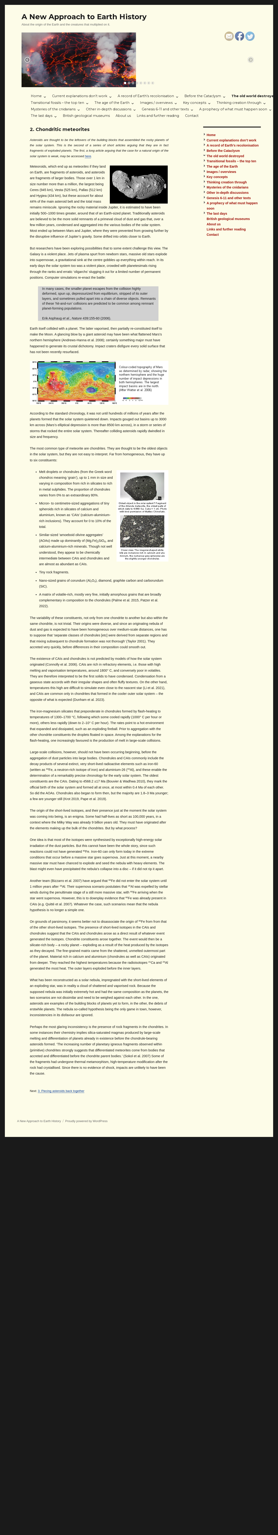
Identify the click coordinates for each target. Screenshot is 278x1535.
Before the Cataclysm (202, 96)
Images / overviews (156, 103)
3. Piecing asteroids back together (61, 1091)
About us (123, 116)
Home (36, 96)
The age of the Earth (112, 103)
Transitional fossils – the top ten (57, 103)
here (88, 156)
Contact (192, 116)
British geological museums (86, 116)
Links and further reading (158, 116)
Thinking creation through (239, 103)
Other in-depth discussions (108, 109)
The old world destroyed (225, 156)
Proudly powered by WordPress (86, 1121)
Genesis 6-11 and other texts (165, 109)
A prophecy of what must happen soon (233, 109)
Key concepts (194, 103)
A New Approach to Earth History (84, 16)
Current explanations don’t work (79, 96)
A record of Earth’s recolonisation (146, 96)
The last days (41, 116)
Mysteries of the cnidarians (53, 109)
